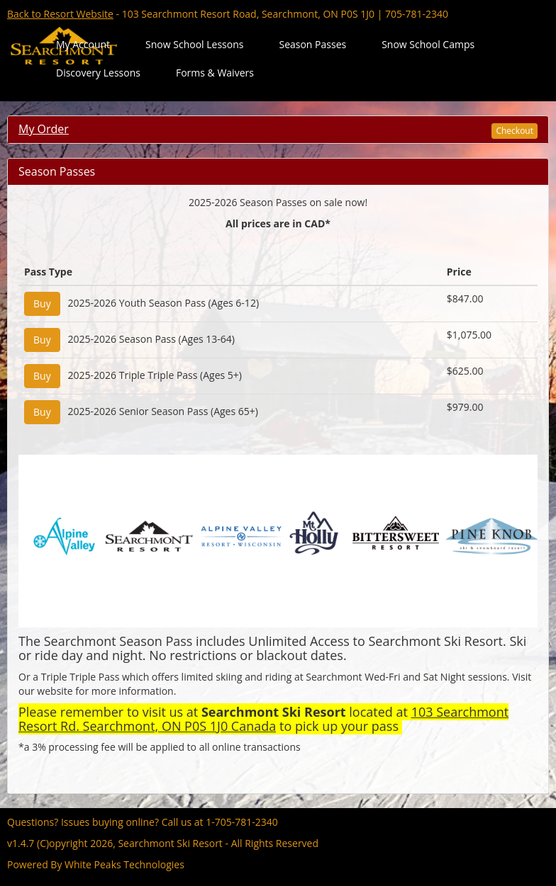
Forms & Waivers (215, 72)
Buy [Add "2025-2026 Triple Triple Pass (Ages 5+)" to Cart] (42, 375)
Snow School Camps (428, 44)
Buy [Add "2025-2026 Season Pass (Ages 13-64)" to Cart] (42, 339)
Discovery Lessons (98, 72)
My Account (83, 44)
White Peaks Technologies (124, 864)
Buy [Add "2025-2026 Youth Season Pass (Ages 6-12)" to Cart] (42, 303)
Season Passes (312, 44)
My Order (43, 129)
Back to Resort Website (60, 14)
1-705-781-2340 (242, 822)
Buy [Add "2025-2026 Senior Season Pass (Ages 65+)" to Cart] (42, 412)
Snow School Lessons (194, 44)
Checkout (514, 131)
